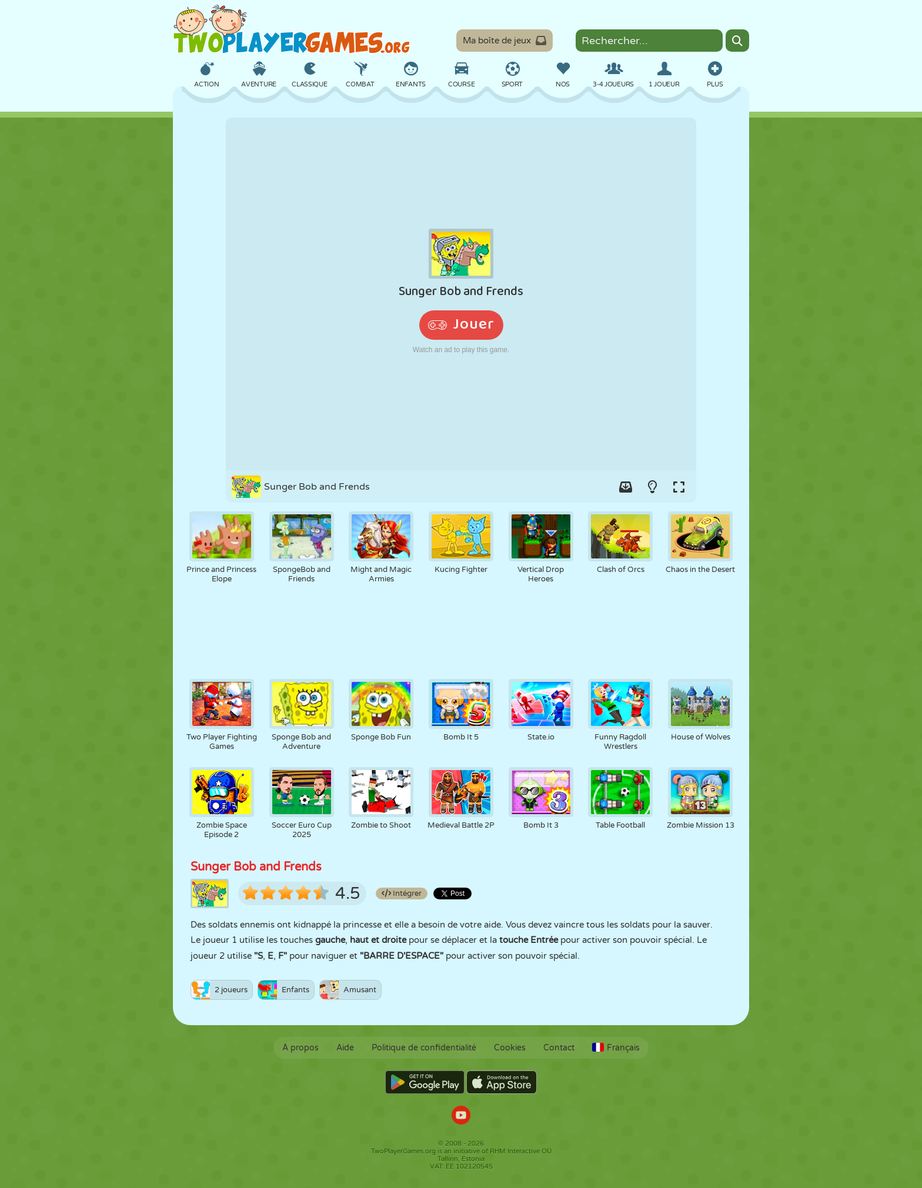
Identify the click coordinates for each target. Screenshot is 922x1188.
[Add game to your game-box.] (625, 486)
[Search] (737, 40)
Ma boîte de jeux (504, 40)
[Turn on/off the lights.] (652, 486)
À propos (300, 1048)
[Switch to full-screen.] (678, 486)
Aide (345, 1048)
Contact (558, 1048)
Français (616, 1048)
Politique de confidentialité (424, 1048)
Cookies (510, 1048)
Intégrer (402, 893)
